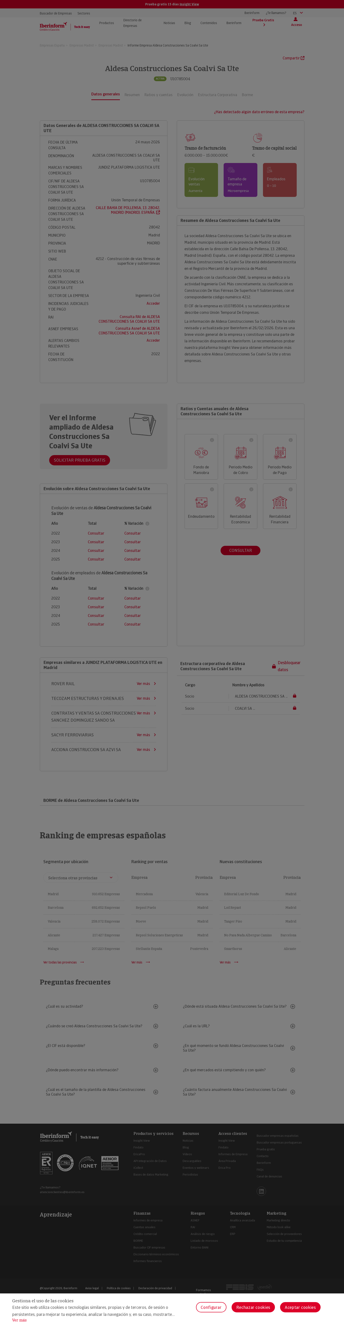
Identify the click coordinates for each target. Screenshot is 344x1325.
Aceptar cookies (300, 1307)
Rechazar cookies (253, 1307)
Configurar (211, 1307)
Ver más (19, 1320)
